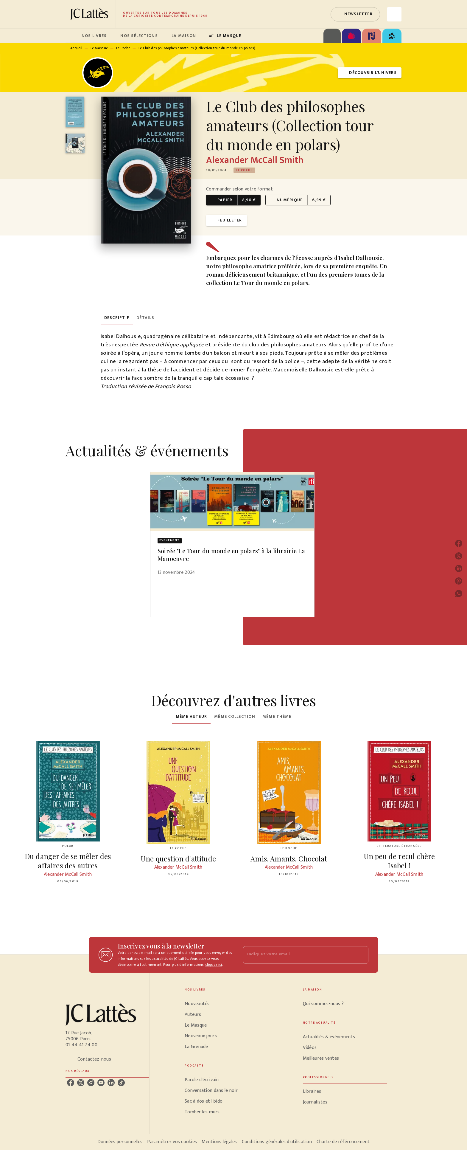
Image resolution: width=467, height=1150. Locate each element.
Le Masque (99, 48)
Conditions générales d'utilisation (277, 1142)
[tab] (72, 36)
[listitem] (71, 1083)
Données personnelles (119, 1142)
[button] (355, 14)
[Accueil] (91, 14)
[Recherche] (394, 14)
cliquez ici (213, 965)
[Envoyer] (361, 955)
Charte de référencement (343, 1142)
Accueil (76, 48)
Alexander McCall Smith (254, 160)
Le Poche (123, 48)
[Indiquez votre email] (298, 955)
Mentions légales (219, 1142)
